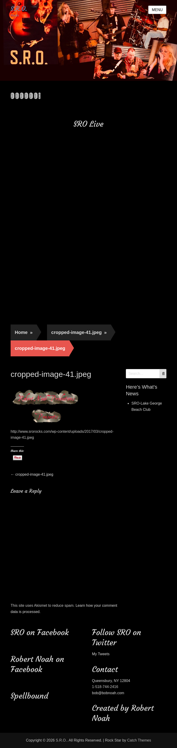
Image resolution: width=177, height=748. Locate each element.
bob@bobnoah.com (108, 693)
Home (23, 332)
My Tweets (100, 654)
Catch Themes (139, 740)
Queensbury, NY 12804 (111, 681)
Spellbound (29, 696)
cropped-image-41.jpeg (79, 332)
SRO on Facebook (40, 632)
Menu (157, 10)
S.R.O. (19, 9)
